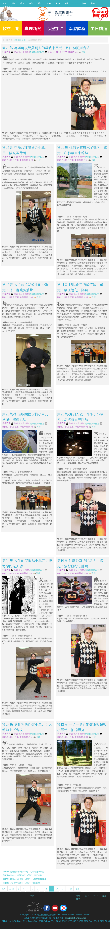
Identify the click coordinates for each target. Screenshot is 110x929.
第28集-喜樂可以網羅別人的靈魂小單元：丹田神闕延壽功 (46, 47)
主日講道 (99, 28)
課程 (78, 898)
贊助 (93, 3)
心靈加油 (55, 28)
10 (57, 888)
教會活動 (11, 28)
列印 (82, 51)
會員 (32, 895)
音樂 (31, 3)
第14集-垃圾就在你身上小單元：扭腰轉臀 (21, 883)
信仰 (96, 895)
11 (62, 888)
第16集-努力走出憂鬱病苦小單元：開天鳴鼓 (22, 875)
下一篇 (69, 888)
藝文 (22, 3)
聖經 (104, 895)
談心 (87, 895)
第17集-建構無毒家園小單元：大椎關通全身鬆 (23, 871)
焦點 (13, 3)
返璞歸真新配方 (37, 52)
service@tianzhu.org (75, 917)
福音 (67, 3)
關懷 (23, 39)
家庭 (49, 3)
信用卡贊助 (7, 6)
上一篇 (11, 888)
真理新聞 (33, 28)
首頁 (4, 3)
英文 (40, 3)
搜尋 (84, 3)
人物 (58, 3)
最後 (77, 888)
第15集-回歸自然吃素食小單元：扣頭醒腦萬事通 (24, 879)
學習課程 (77, 28)
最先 (3, 888)
